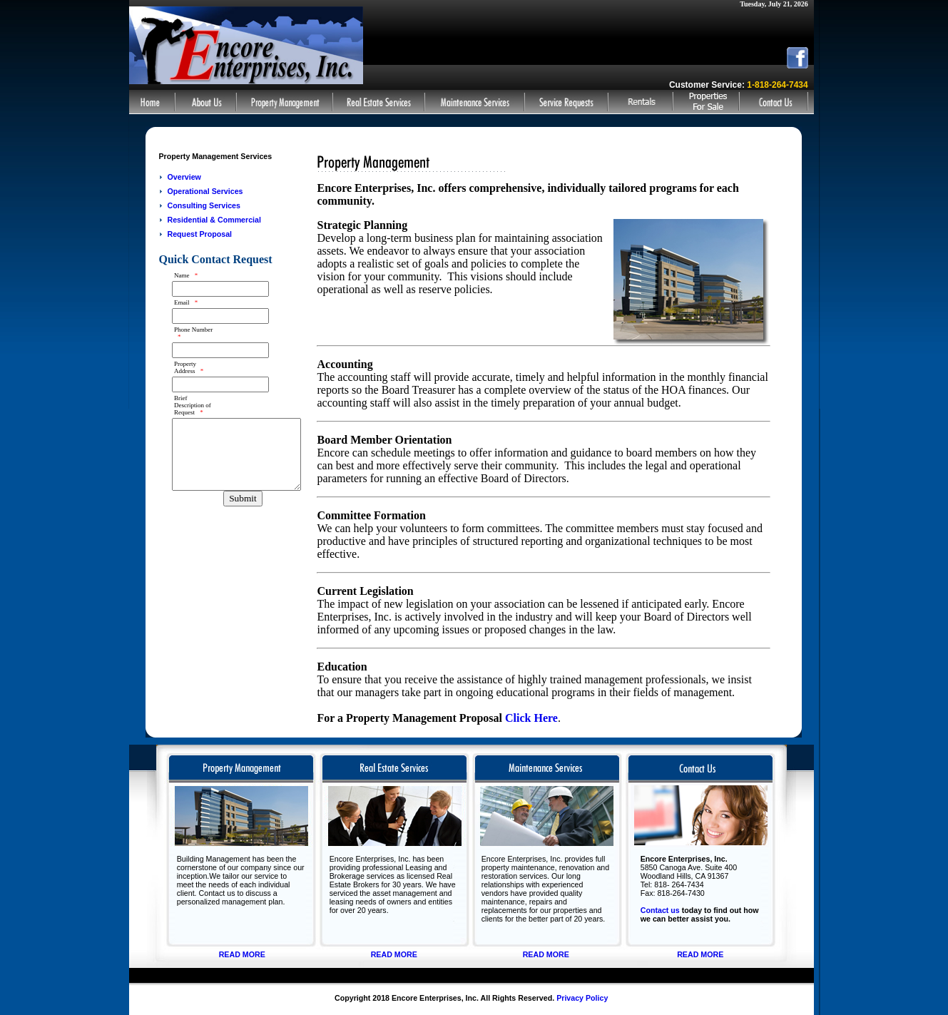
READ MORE (242, 954)
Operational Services (205, 191)
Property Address (188, 367)
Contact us (660, 910)
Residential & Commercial (213, 219)
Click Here (531, 718)
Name (186, 275)
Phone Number (193, 333)
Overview (183, 177)
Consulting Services (203, 205)
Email (186, 302)
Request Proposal (199, 234)
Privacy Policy (582, 998)
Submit (243, 498)
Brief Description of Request (192, 405)
